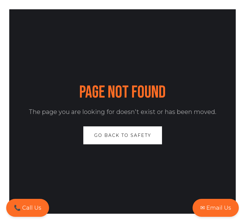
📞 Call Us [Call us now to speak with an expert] (27, 207)
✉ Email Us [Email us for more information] (215, 207)
